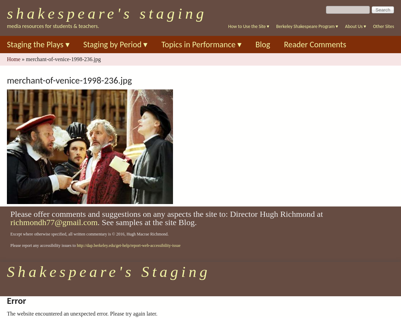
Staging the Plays (38, 44)
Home (13, 59)
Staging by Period (115, 44)
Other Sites (383, 26)
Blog (262, 44)
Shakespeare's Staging (107, 13)
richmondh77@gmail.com (54, 222)
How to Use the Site (249, 26)
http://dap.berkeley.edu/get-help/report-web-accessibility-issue (129, 245)
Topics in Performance (201, 44)
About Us (355, 26)
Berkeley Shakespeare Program (307, 26)
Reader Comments (315, 44)
